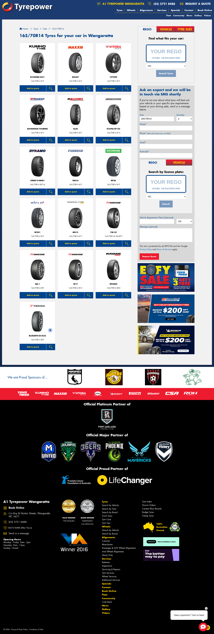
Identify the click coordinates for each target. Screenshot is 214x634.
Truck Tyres (107, 515)
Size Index (147, 501)
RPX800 (113, 284)
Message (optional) (148, 226)
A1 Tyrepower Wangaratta (120, 3)
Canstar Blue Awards (151, 508)
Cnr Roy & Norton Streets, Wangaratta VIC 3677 (29, 515)
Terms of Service (164, 249)
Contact (189, 10)
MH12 (75, 232)
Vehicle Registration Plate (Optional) (156, 217)
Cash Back (107, 602)
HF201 (37, 232)
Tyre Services (108, 573)
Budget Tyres (148, 512)
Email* (143, 142)
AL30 (75, 129)
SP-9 (75, 284)
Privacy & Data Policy (19, 629)
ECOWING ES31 (37, 77)
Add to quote (33, 88)
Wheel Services (109, 576)
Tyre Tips (106, 523)
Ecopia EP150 (113, 129)
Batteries (106, 562)
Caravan (106, 541)
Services (162, 10)
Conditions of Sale (36, 629)
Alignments (146, 10)
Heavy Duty (107, 555)
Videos (207, 15)
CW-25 (113, 232)
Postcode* (144, 151)
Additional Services (111, 580)
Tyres (120, 10)
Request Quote (149, 256)
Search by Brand (110, 512)
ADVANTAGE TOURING (37, 129)
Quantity (180, 115)
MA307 (75, 77)
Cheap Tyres (148, 515)
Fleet (168, 15)
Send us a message (19, 533)
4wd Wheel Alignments (113, 551)
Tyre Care (106, 519)
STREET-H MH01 (37, 180)
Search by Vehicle (110, 505)
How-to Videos (149, 505)
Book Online (205, 10)
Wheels (131, 10)
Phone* (155, 133)
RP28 (113, 180)
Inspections (107, 565)
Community (178, 15)
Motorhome (107, 544)
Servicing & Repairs (111, 569)
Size (142, 115)
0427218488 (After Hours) (20, 527)
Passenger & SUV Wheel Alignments (119, 548)
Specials (175, 10)
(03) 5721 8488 (164, 3)
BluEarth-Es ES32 (37, 336)
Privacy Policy (146, 249)
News (189, 15)
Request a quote (195, 3)
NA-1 (37, 284)
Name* (143, 124)
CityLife (113, 77)
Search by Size (109, 508)
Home (24, 28)
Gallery (198, 15)
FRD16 (75, 180)
